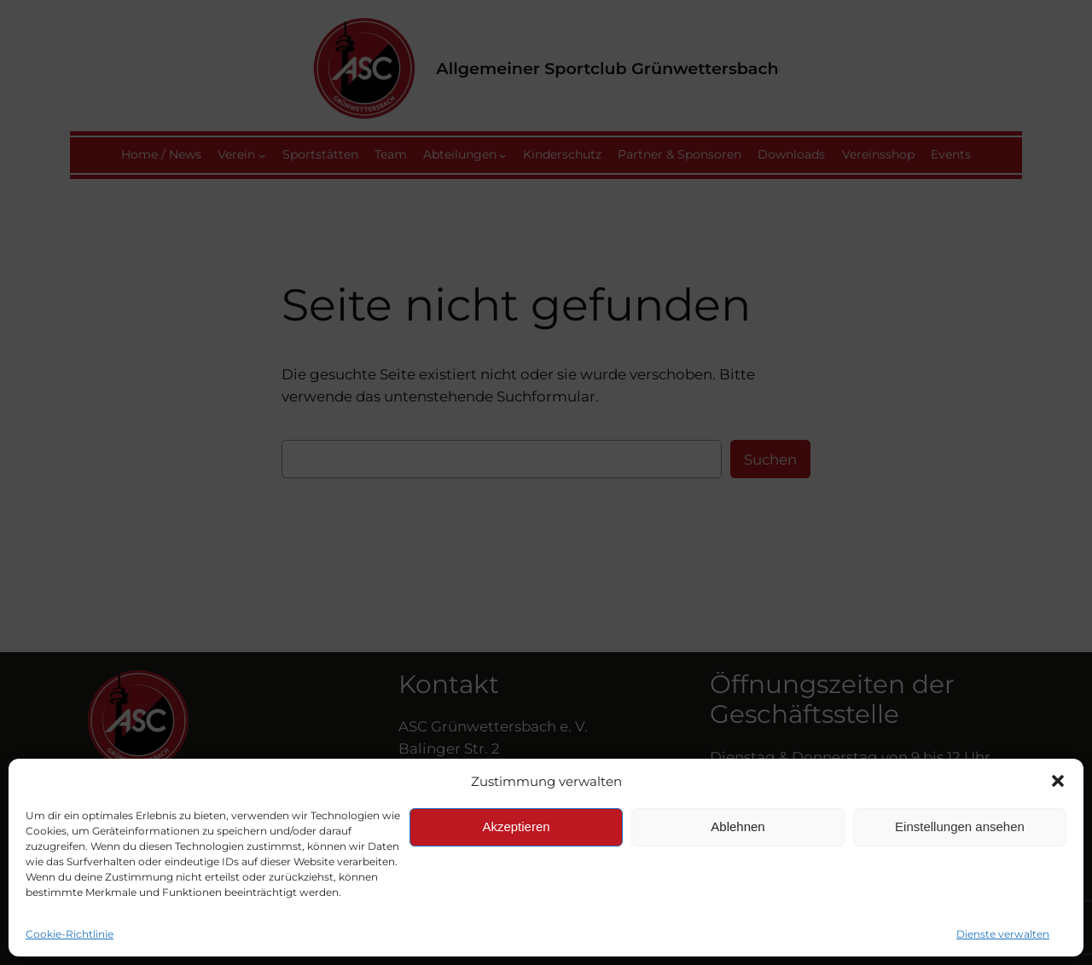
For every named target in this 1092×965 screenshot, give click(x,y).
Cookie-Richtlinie (69, 933)
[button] (1057, 780)
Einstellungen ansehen (960, 826)
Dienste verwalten (1002, 933)
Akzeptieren (515, 826)
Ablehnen (737, 826)
